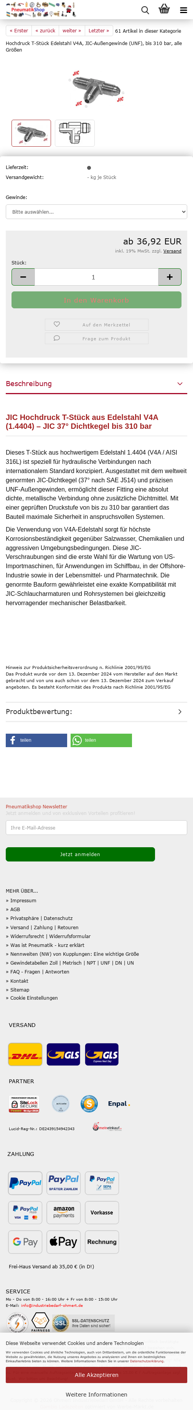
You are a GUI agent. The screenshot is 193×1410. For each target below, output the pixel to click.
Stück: (19, 262)
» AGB (13, 909)
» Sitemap (17, 989)
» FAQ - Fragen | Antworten (37, 971)
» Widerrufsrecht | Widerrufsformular (48, 936)
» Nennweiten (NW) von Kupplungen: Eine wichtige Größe (72, 954)
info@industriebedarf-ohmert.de (52, 1305)
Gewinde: (16, 197)
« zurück (45, 30)
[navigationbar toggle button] (183, 9)
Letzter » (99, 30)
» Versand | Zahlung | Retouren (42, 927)
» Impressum (21, 900)
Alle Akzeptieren (97, 1375)
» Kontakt (17, 980)
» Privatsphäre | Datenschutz (39, 918)
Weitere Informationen (96, 1394)
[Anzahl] (96, 277)
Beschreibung (29, 383)
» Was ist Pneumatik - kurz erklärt (45, 945)
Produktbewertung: (39, 711)
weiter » (72, 30)
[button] (23, 277)
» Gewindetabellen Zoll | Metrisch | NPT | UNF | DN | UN (70, 962)
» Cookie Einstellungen (32, 997)
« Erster (19, 30)
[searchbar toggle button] (145, 9)
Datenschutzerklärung (146, 1361)
